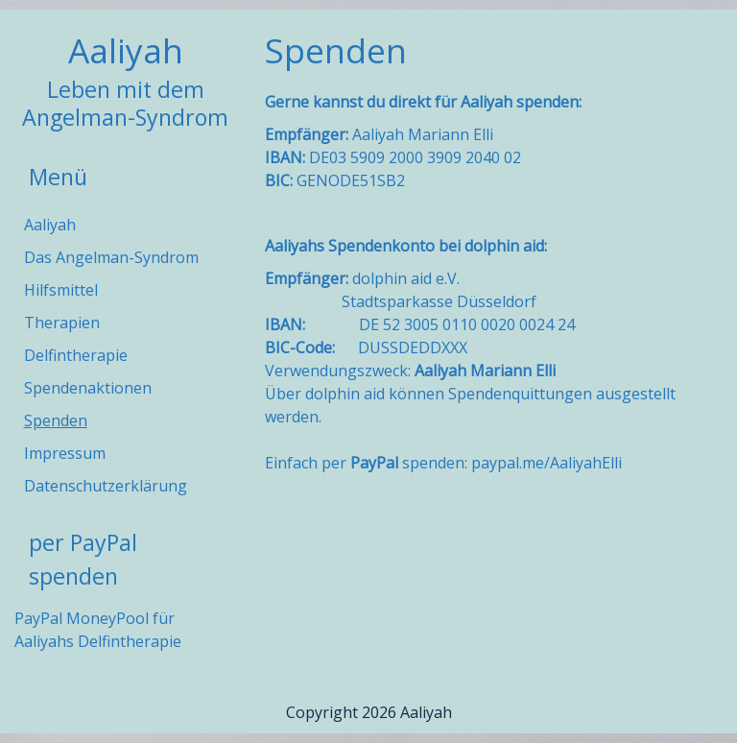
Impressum (65, 453)
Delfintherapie (76, 355)
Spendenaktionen (88, 387)
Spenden (55, 420)
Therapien (62, 322)
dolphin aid (504, 245)
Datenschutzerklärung (105, 485)
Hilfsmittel (61, 289)
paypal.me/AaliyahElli (546, 462)
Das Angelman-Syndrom (111, 257)
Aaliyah (125, 50)
